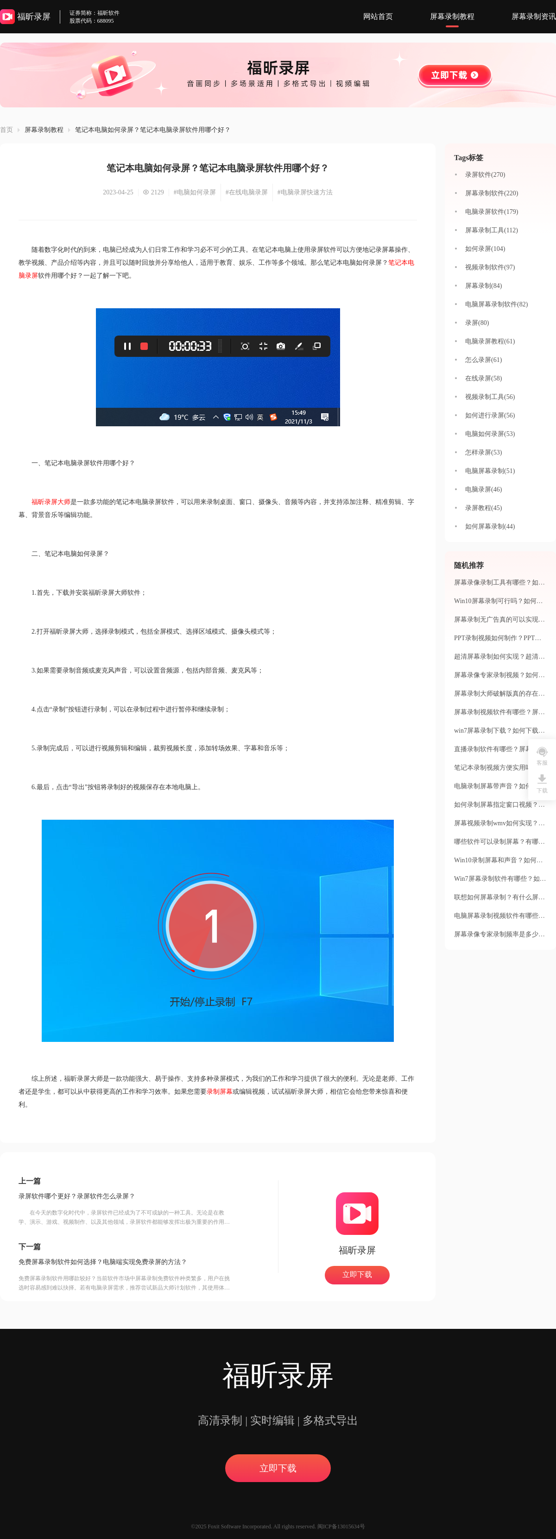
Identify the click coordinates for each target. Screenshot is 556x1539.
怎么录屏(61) (483, 359)
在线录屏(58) (483, 378)
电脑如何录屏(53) (490, 433)
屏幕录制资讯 (534, 16)
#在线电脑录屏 (247, 192)
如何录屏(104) (485, 248)
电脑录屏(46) (483, 489)
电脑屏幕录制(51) (490, 470)
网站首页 (378, 16)
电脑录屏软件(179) (491, 211)
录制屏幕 (220, 1091)
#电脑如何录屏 (195, 192)
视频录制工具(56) (490, 396)
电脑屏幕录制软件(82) (496, 304)
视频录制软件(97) (490, 267)
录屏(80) (477, 322)
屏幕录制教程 (452, 16)
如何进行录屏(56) (490, 415)
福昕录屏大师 (51, 501)
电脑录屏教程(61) (490, 341)
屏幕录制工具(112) (491, 230)
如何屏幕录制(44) (490, 526)
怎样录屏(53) (483, 452)
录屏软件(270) (485, 174)
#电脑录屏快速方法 (305, 192)
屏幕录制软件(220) (491, 193)
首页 (6, 129)
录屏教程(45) (483, 508)
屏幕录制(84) (483, 285)
